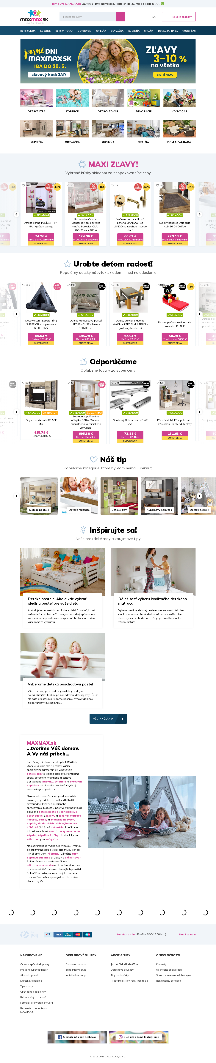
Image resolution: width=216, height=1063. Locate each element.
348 (72, 284)
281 (117, 382)
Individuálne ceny (76, 975)
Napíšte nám (187, 934)
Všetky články (103, 718)
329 (206, 382)
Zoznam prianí (137, 17)
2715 (206, 284)
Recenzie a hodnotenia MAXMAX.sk (33, 1010)
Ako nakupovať (29, 975)
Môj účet (146, 17)
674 (28, 382)
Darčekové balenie (31, 980)
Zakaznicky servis (76, 969)
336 (28, 284)
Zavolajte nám (126, 934)
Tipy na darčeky (120, 975)
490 (117, 284)
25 (72, 185)
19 (116, 185)
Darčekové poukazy (122, 969)
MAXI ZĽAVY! (113, 164)
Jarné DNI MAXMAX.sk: (67, 3)
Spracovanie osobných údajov (173, 975)
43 (205, 185)
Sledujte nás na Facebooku (79, 1036)
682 (28, 185)
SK (154, 17)
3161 (162, 284)
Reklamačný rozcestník (33, 997)
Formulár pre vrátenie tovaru (36, 1002)
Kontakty (161, 964)
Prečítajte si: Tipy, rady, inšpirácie (129, 980)
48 (72, 382)
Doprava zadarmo (76, 964)
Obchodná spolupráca (169, 969)
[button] (16, 214)
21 (160, 185)
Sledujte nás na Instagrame (141, 1036)
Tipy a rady (26, 986)
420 (161, 382)
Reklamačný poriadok (168, 980)
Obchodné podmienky (33, 991)
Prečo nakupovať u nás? (34, 969)
